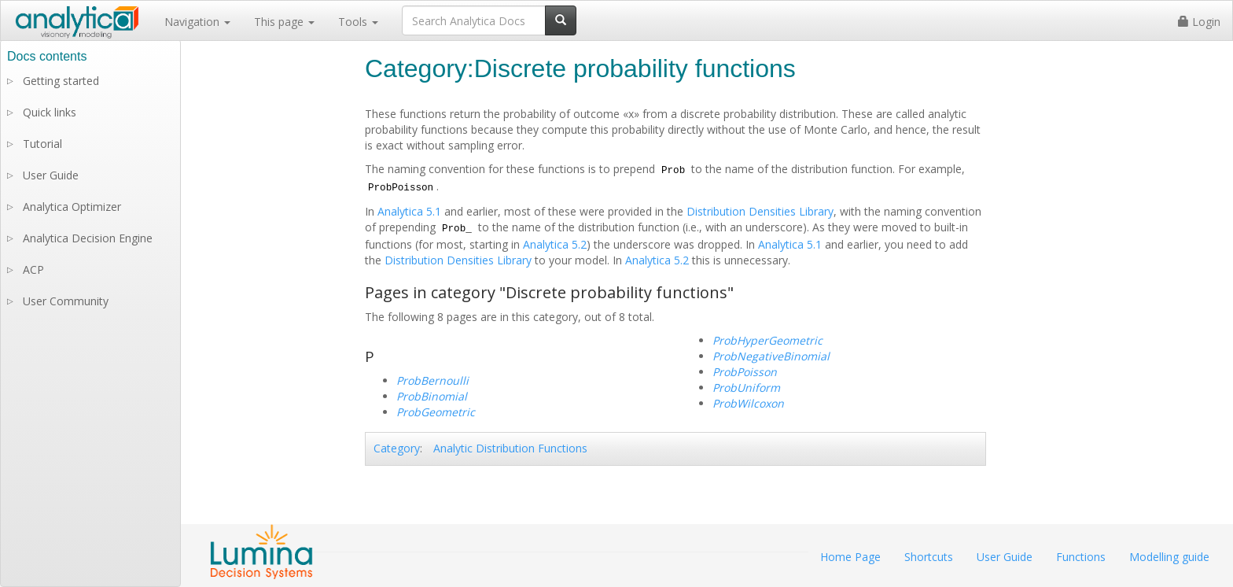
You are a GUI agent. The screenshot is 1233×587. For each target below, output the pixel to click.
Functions (1081, 556)
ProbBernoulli (432, 380)
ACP (33, 269)
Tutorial (42, 143)
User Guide (51, 175)
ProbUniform (746, 387)
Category (397, 448)
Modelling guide (1169, 556)
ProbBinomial (431, 396)
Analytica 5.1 (409, 211)
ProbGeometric (435, 411)
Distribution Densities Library (760, 211)
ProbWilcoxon (748, 403)
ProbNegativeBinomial (771, 356)
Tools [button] (358, 21)
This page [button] (284, 21)
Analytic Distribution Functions (510, 448)
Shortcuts (928, 556)
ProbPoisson (744, 371)
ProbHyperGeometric (767, 340)
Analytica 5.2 (555, 244)
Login (1199, 21)
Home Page (850, 556)
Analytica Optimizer (72, 206)
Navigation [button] (197, 21)
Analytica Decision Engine (88, 238)
